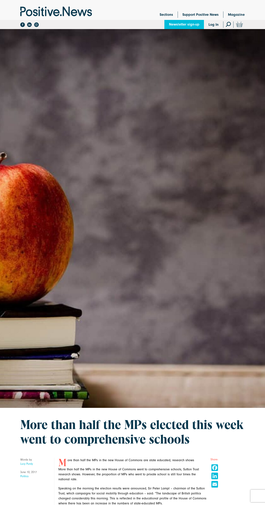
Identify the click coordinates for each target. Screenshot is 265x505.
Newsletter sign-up (184, 24)
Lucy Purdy (26, 464)
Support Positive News (200, 14)
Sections (166, 14)
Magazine (236, 14)
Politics (24, 476)
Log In (213, 24)
